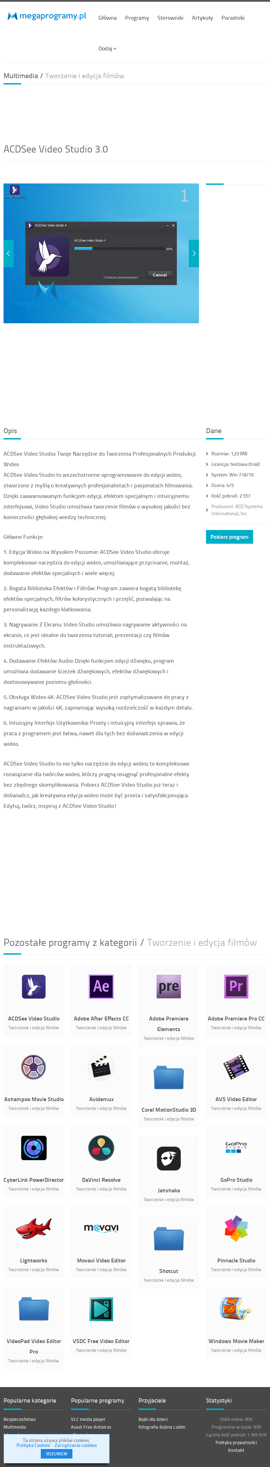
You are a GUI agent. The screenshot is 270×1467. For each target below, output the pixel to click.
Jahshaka (169, 1190)
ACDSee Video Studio (33, 1018)
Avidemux (101, 1099)
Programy (137, 17)
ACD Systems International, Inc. (237, 510)
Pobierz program (230, 537)
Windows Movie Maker (236, 1341)
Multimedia (15, 1427)
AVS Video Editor (236, 1099)
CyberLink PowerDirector (34, 1179)
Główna (107, 17)
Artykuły (202, 17)
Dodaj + (107, 48)
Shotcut (168, 1271)
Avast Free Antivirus (91, 1427)
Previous (9, 253)
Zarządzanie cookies (75, 1445)
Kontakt (236, 1450)
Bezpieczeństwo (20, 1419)
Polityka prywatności (236, 1442)
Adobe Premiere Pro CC (236, 1018)
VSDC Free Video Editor (101, 1341)
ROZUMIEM (56, 1454)
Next (194, 253)
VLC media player (88, 1419)
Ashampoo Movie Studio (34, 1099)
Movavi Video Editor (101, 1260)
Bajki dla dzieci (153, 1419)
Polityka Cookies (33, 1445)
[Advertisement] (135, 113)
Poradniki (233, 17)
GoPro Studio (236, 1179)
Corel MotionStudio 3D (169, 1109)
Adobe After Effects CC (101, 1018)
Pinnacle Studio (236, 1260)
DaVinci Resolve (101, 1179)
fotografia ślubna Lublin (162, 1427)
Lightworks (33, 1260)
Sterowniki (171, 17)
